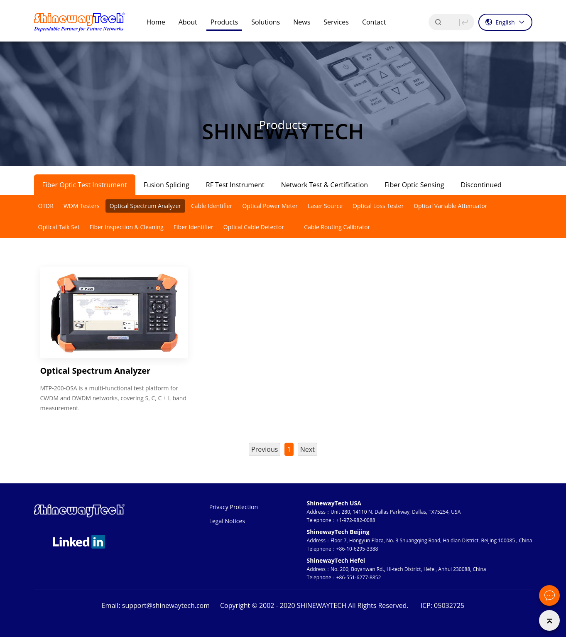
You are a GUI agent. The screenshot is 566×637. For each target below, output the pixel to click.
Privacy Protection (233, 507)
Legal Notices (227, 521)
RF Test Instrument (235, 184)
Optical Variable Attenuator (450, 206)
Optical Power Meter (270, 206)
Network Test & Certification (324, 184)
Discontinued (481, 184)
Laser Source (325, 206)
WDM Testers (82, 206)
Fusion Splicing (166, 184)
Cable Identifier (211, 206)
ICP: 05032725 (443, 605)
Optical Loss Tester (378, 206)
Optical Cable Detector (253, 227)
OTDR (46, 206)
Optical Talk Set (59, 227)
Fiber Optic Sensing (414, 184)
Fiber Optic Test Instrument (84, 184)
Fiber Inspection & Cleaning (127, 227)
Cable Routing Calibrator (337, 227)
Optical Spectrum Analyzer (145, 206)
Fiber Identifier (193, 227)
